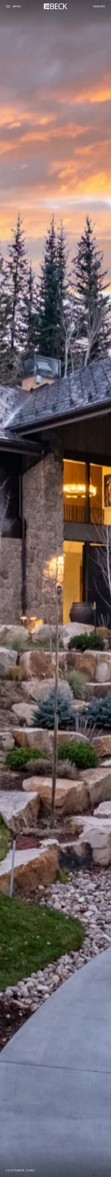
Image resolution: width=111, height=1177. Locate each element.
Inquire (99, 6)
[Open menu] (13, 6)
